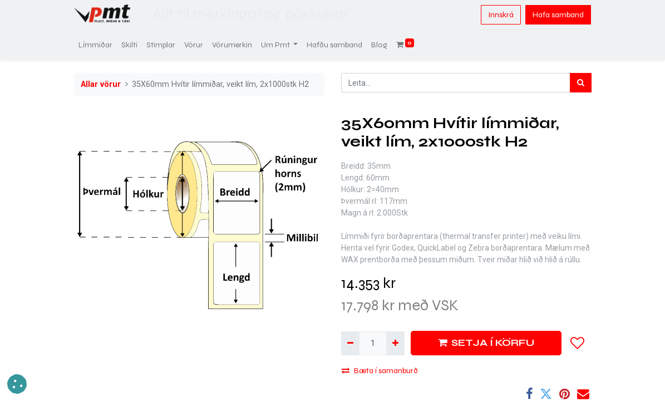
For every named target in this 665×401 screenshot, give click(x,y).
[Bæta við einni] (395, 343)
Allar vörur (101, 84)
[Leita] (581, 82)
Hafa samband (558, 14)
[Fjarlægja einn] (350, 343)
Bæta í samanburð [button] (380, 370)
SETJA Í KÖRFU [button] (486, 343)
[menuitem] (95, 45)
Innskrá (501, 14)
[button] (578, 343)
